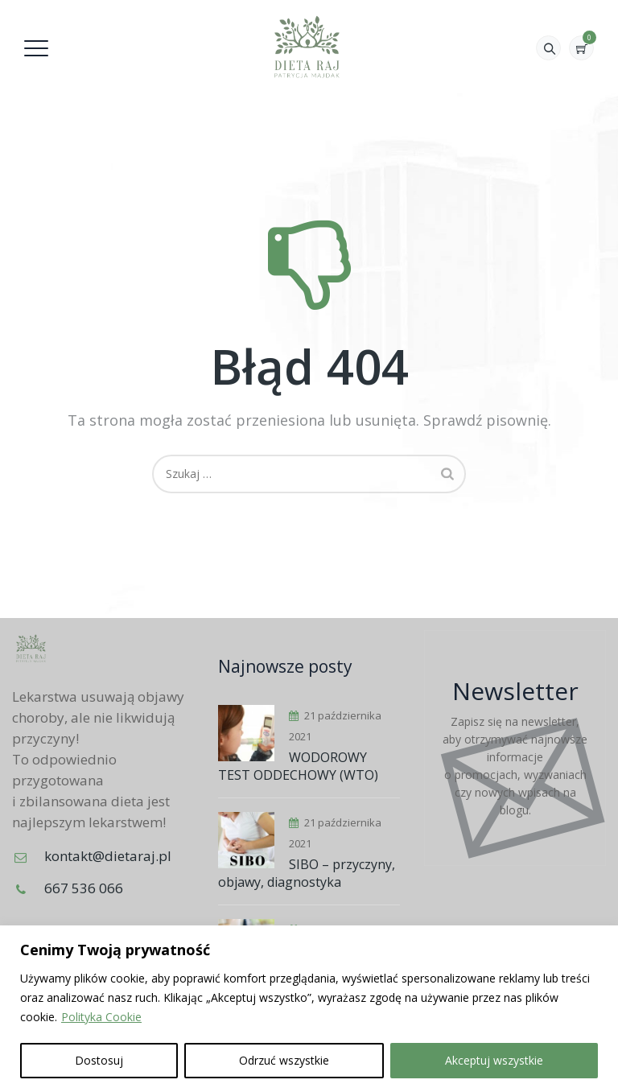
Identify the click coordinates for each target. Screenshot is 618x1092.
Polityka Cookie (101, 1016)
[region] (309, 1008)
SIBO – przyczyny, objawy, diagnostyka (306, 873)
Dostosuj (99, 1060)
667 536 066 (83, 888)
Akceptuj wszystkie (494, 1060)
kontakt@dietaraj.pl (107, 856)
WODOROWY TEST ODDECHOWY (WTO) (298, 766)
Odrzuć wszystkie (284, 1060)
